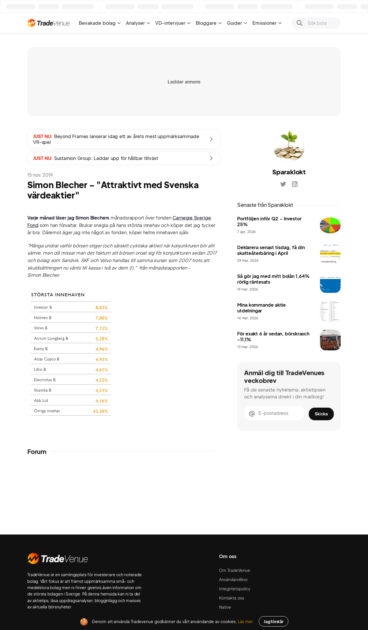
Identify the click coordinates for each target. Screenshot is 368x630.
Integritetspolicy (234, 588)
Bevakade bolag (100, 23)
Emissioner (267, 23)
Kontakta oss (231, 597)
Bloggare (209, 23)
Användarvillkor (233, 579)
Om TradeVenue (234, 570)
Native (225, 607)
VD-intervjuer (173, 23)
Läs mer (245, 621)
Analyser (138, 23)
